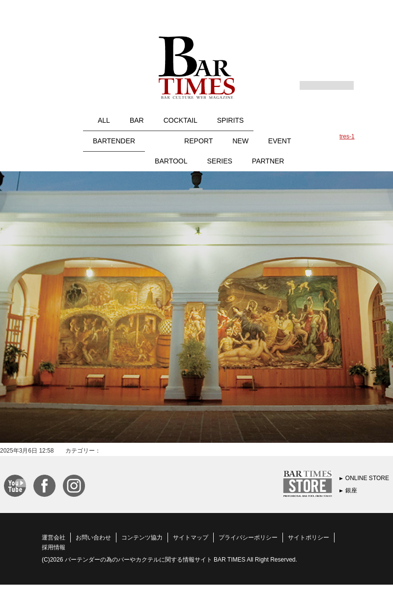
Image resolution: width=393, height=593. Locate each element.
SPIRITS (230, 120)
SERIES (219, 161)
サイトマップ (190, 537)
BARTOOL (171, 161)
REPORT (198, 141)
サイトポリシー (308, 537)
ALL (104, 120)
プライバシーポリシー (248, 537)
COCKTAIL (180, 120)
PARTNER (268, 161)
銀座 (351, 490)
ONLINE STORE (367, 478)
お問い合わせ (93, 537)
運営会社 (53, 537)
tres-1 (347, 136)
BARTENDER (114, 141)
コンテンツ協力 (142, 537)
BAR (137, 120)
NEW (240, 141)
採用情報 (53, 547)
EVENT (279, 141)
